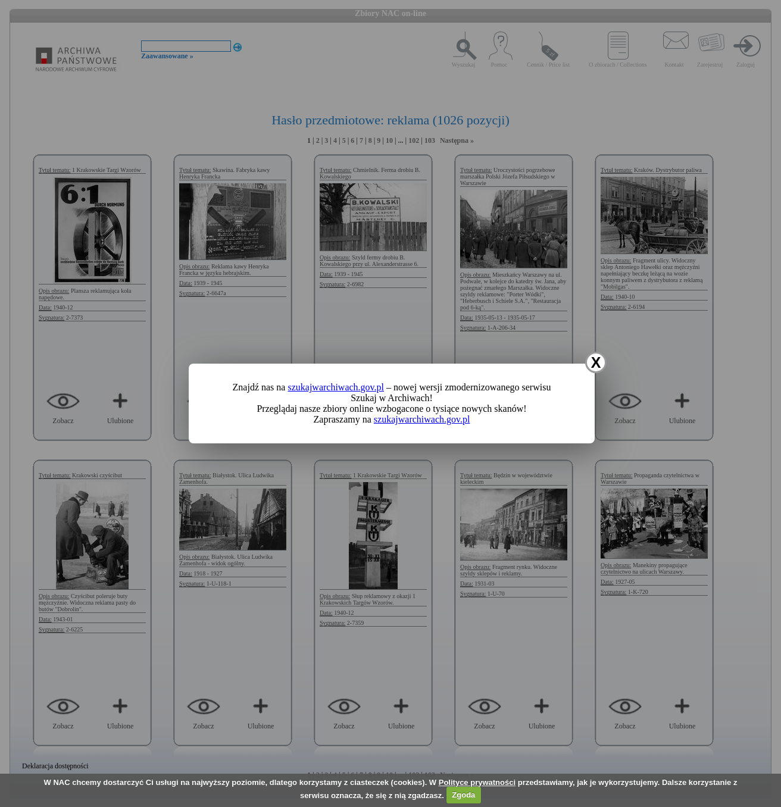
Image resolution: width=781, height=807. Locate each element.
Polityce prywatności (477, 782)
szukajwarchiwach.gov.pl (336, 387)
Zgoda (463, 794)
